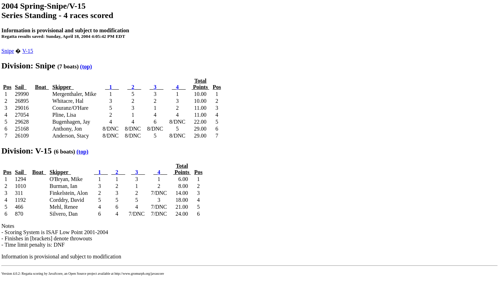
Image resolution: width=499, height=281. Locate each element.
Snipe (7, 51)
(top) (86, 66)
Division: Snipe (28, 65)
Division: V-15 (26, 150)
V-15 (27, 51)
